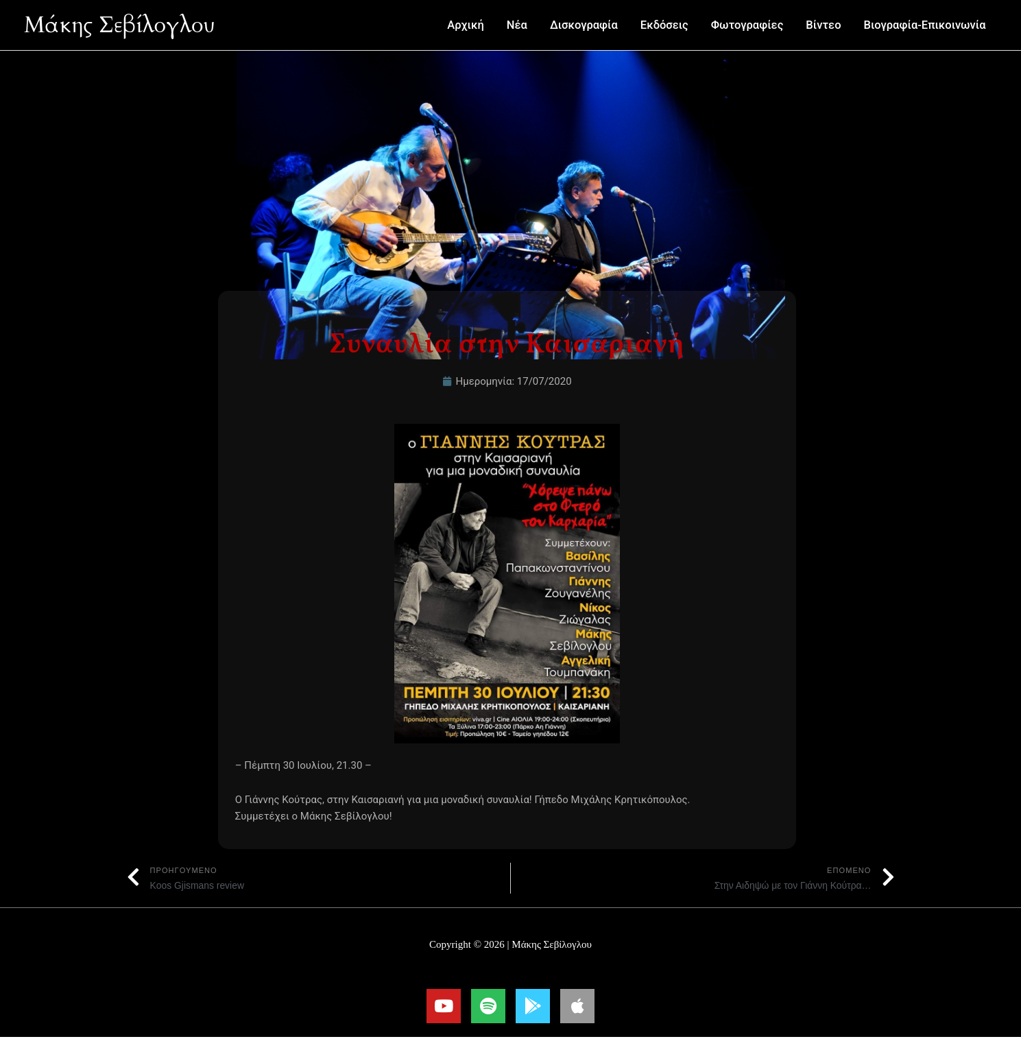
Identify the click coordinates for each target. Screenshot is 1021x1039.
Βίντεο (823, 25)
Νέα (517, 25)
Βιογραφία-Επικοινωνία (925, 25)
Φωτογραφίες (747, 25)
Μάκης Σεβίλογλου (127, 24)
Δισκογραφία (584, 25)
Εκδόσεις (664, 25)
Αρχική (465, 25)
